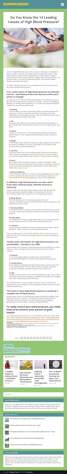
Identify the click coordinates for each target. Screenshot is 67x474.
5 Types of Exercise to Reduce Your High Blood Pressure (26, 444)
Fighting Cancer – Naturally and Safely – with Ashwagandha (40, 377)
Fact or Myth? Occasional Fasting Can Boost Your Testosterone (55, 376)
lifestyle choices (36, 235)
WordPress (30, 472)
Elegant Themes (14, 472)
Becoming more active (42, 154)
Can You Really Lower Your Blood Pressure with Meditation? (27, 438)
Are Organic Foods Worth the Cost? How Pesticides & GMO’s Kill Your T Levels (32, 431)
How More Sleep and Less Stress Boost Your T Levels (25, 425)
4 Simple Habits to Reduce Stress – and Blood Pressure (11, 376)
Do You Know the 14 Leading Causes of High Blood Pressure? (27, 418)
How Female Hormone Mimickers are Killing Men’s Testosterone (26, 377)
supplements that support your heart (34, 321)
